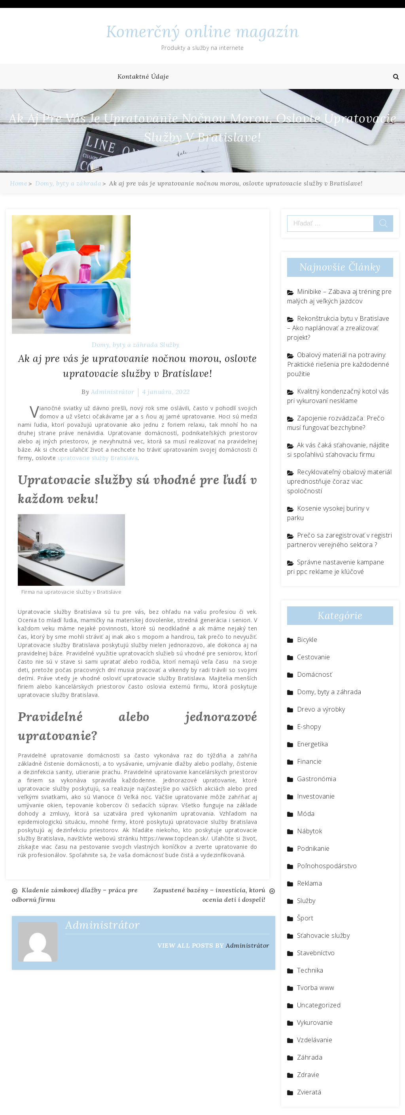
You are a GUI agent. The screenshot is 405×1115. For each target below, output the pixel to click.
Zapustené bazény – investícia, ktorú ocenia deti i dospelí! (209, 894)
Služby (170, 344)
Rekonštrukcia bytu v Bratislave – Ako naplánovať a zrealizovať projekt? (338, 328)
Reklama (309, 883)
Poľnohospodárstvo (327, 865)
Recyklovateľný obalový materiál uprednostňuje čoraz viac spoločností (339, 481)
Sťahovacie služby (323, 935)
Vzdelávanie (315, 1039)
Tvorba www (316, 987)
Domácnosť (314, 674)
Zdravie (308, 1074)
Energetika (312, 744)
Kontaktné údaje (143, 76)
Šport (305, 918)
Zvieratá (309, 1092)
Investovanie (316, 796)
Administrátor (112, 392)
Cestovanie (313, 657)
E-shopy (309, 726)
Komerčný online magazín (202, 31)
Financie (309, 761)
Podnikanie (313, 848)
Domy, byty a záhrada (125, 344)
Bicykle (307, 639)
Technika (310, 970)
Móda (306, 813)
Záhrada (310, 1057)
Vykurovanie (315, 1022)
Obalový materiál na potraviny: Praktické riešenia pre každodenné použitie (338, 364)
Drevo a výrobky (321, 709)
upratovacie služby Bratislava (98, 458)
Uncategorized (319, 1005)
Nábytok (309, 831)
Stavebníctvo (316, 952)
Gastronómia (317, 778)
